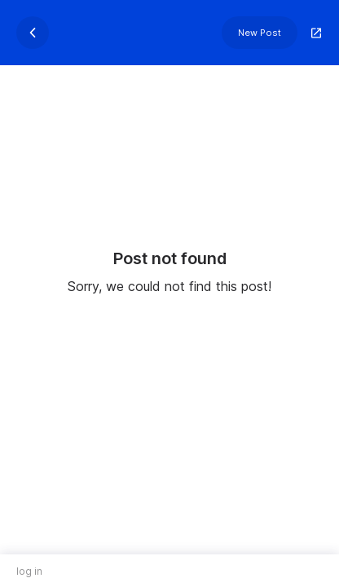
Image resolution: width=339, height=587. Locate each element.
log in (29, 571)
